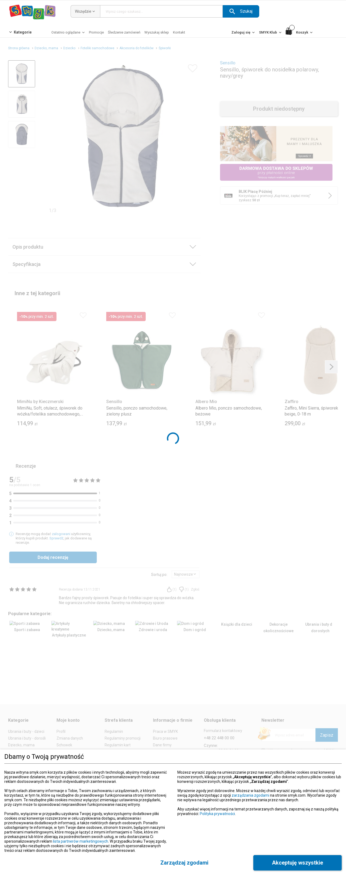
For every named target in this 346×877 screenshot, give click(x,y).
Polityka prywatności (217, 814)
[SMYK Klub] (270, 34)
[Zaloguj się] (243, 34)
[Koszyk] (300, 33)
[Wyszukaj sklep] (156, 32)
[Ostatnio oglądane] (68, 34)
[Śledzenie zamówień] (124, 32)
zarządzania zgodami (250, 795)
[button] (241, 11)
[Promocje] (96, 32)
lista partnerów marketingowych (80, 841)
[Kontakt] (179, 32)
